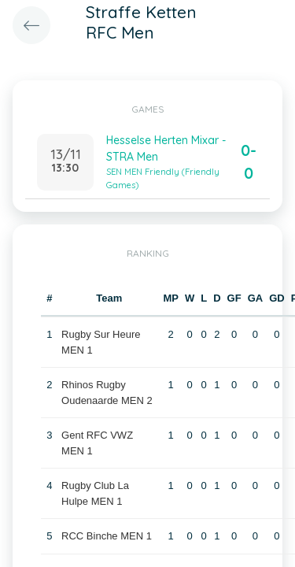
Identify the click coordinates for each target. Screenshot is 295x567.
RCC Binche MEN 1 (106, 536)
